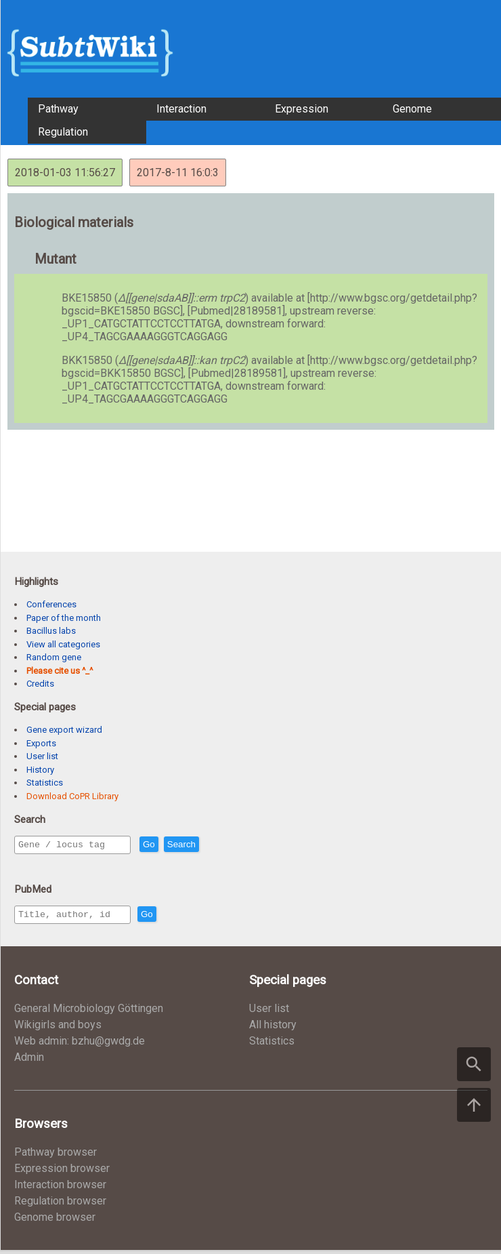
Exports (41, 743)
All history (273, 1028)
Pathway (58, 108)
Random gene (53, 657)
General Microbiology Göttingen (88, 1012)
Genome (412, 108)
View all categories (63, 644)
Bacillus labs (51, 631)
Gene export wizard (64, 730)
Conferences (51, 604)
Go (178, 845)
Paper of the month (63, 618)
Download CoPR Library (72, 796)
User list (42, 756)
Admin (29, 1061)
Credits (40, 684)
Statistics (44, 782)
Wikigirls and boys (58, 1028)
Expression (301, 108)
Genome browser (54, 1221)
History (40, 770)
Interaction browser (60, 1188)
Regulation (63, 131)
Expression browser (62, 1172)
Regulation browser (60, 1204)
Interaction (181, 108)
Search (210, 845)
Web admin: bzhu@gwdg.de (79, 1044)
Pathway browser (55, 1156)
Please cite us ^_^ (59, 671)
